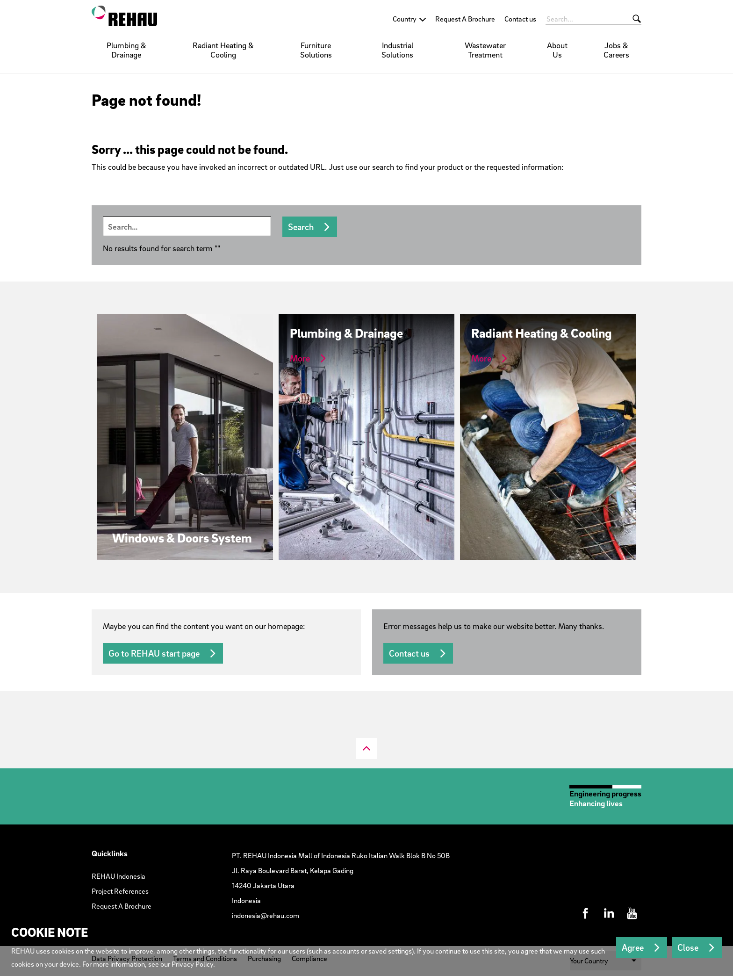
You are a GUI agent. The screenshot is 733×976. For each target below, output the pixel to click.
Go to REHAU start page (154, 653)
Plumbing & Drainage (126, 49)
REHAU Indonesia (118, 876)
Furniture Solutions (316, 49)
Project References (120, 891)
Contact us (520, 18)
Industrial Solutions (397, 49)
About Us (557, 49)
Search (301, 226)
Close (687, 947)
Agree (633, 947)
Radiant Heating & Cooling (223, 49)
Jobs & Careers (616, 49)
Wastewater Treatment (485, 49)
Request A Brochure (465, 18)
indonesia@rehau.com (265, 915)
